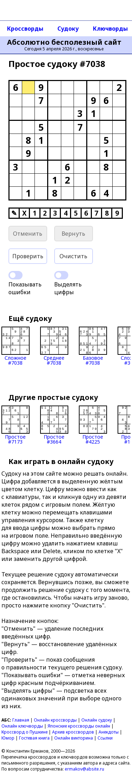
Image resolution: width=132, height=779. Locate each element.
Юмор (7, 738)
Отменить (27, 233)
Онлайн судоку (96, 720)
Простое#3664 (54, 425)
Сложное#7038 (15, 346)
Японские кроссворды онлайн (79, 726)
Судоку (68, 28)
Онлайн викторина (73, 738)
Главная (20, 720)
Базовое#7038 (93, 346)
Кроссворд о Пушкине (24, 732)
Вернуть (73, 233)
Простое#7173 (15, 425)
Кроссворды (25, 28)
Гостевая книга (34, 738)
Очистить (73, 256)
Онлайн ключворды (22, 726)
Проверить (27, 256)
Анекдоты (109, 732)
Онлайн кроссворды (55, 720)
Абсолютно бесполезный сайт (64, 42)
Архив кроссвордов (73, 732)
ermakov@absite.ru (84, 769)
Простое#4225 (93, 425)
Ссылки (105, 738)
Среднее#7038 (54, 346)
